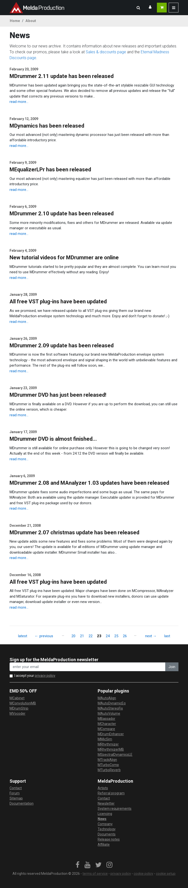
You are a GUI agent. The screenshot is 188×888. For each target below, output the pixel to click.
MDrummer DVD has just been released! (58, 395)
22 (91, 636)
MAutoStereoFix (110, 708)
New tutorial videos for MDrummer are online (64, 257)
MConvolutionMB (23, 703)
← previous (44, 636)
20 (73, 636)
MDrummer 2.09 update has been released (62, 345)
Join (171, 667)
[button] (138, 7)
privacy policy (45, 676)
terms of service (95, 874)
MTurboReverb (109, 770)
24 (108, 636)
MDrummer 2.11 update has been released (62, 76)
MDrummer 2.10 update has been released (62, 213)
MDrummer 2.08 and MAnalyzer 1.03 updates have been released (89, 483)
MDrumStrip (19, 708)
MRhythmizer (108, 744)
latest (22, 636)
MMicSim (105, 739)
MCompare (106, 729)
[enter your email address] (87, 666)
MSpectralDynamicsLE (115, 754)
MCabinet (17, 698)
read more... (19, 101)
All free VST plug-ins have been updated (58, 301)
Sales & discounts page (106, 52)
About (30, 21)
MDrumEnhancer (111, 734)
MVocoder (17, 713)
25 (116, 636)
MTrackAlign (107, 760)
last (167, 636)
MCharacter (107, 724)
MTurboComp (108, 765)
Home (15, 21)
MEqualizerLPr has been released (50, 169)
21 (82, 636)
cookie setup (166, 874)
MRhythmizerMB (111, 749)
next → (151, 636)
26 (125, 636)
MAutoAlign (107, 698)
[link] (77, 865)
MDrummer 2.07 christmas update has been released (74, 532)
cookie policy (143, 874)
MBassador (106, 719)
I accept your (34, 676)
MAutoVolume (109, 713)
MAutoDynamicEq (112, 703)
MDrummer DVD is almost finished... (53, 439)
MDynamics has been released (47, 126)
